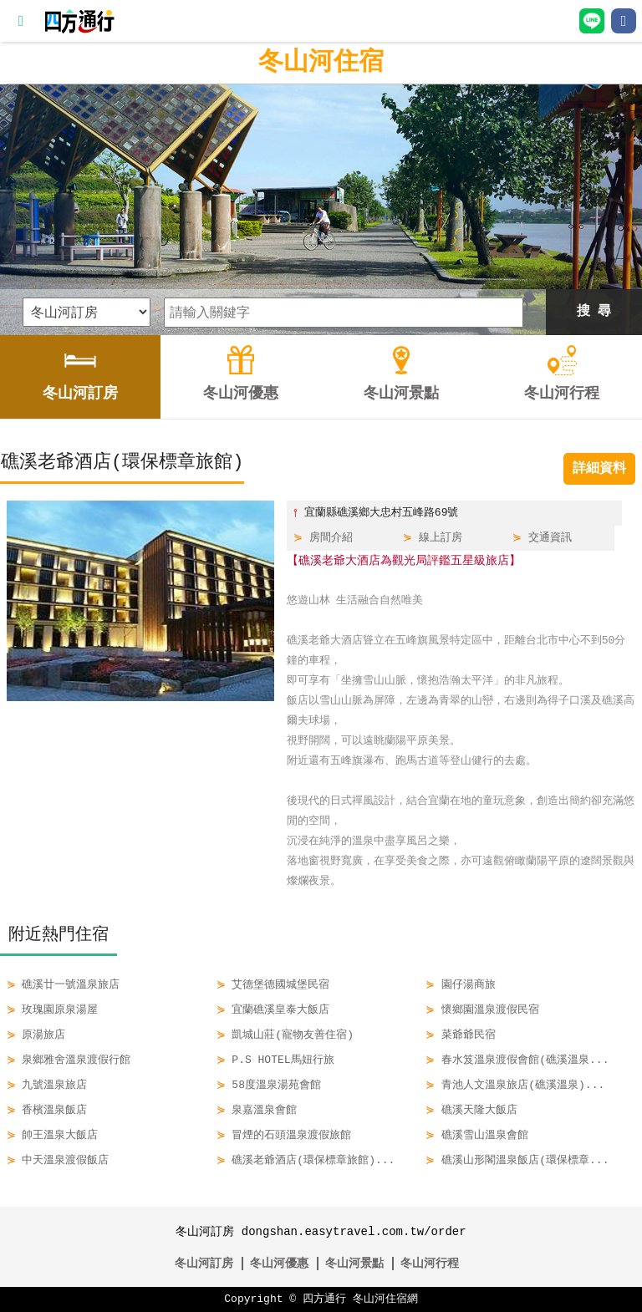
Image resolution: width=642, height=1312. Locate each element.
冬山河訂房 (204, 1263)
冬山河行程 (429, 1263)
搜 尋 (594, 312)
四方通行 (324, 1299)
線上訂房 (440, 538)
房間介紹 (331, 538)
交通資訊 (550, 538)
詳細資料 (599, 469)
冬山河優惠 (279, 1263)
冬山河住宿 (321, 62)
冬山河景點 (354, 1263)
